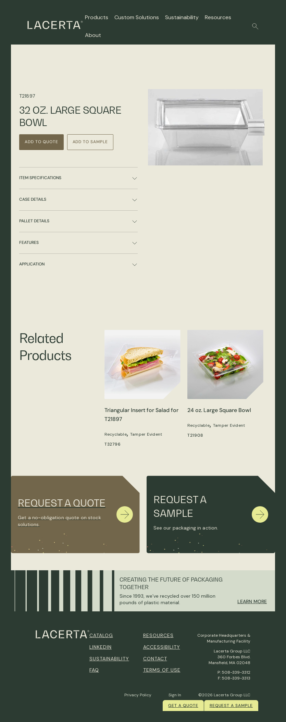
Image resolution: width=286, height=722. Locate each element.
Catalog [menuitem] (101, 635)
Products (96, 17)
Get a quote (183, 705)
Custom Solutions (136, 17)
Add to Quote (41, 142)
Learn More (252, 601)
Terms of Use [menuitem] (162, 670)
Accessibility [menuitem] (161, 647)
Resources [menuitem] (158, 635)
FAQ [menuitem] (94, 670)
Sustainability (182, 17)
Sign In (175, 695)
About (93, 35)
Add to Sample (90, 142)
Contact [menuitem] (155, 659)
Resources (218, 17)
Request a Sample (231, 705)
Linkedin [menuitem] (100, 647)
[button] (255, 26)
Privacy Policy (137, 695)
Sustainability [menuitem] (109, 659)
